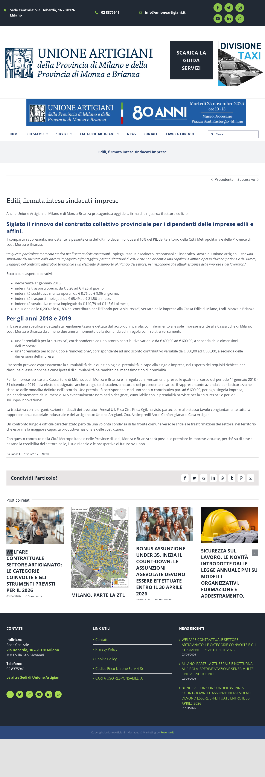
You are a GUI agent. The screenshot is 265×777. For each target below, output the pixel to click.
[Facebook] (10, 731)
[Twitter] (19, 731)
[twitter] (228, 7)
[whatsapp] (239, 18)
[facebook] (217, 7)
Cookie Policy (106, 696)
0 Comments (34, 596)
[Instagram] (29, 731)
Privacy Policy (106, 686)
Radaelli (15, 454)
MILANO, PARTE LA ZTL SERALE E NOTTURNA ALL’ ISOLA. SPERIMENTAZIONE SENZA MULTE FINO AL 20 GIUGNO (98, 611)
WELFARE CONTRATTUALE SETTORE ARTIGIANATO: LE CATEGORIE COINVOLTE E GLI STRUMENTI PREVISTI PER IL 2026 (34, 570)
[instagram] (239, 7)
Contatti (101, 676)
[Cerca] (233, 134)
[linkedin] (228, 18)
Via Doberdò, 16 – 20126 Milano (32, 686)
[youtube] (217, 18)
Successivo (246, 179)
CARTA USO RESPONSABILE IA (119, 715)
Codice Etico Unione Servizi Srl (119, 705)
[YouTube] (39, 731)
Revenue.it (167, 769)
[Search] (212, 134)
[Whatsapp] (58, 731)
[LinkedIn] (48, 731)
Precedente (224, 179)
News (45, 454)
